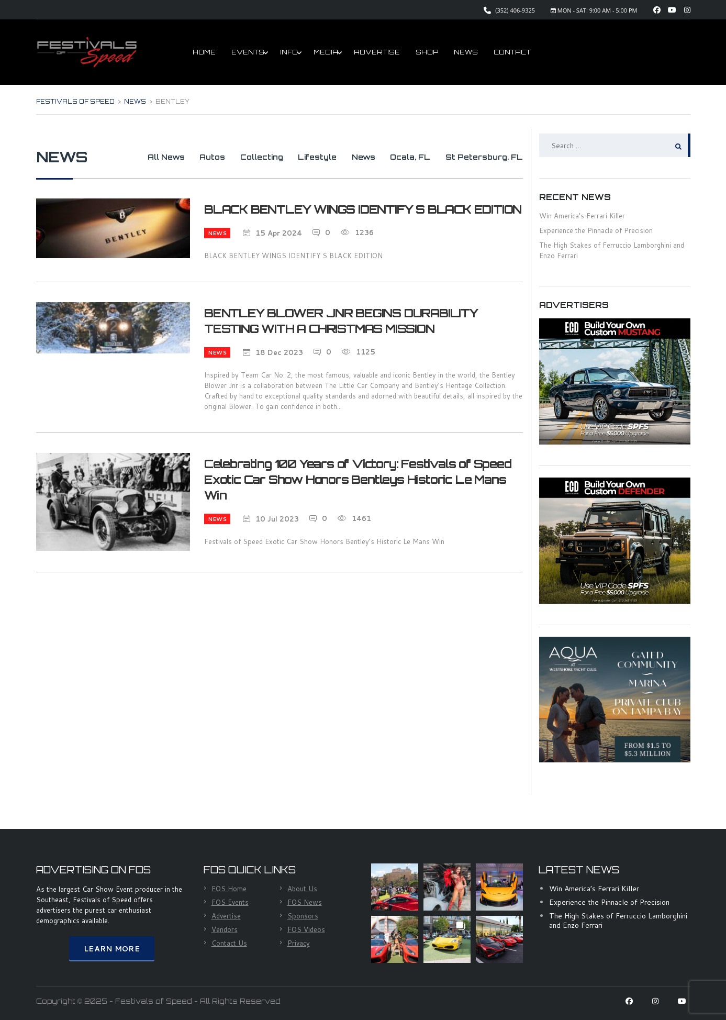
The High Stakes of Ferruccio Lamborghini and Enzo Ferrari (618, 920)
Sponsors (302, 916)
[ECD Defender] (614, 540)
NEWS (466, 52)
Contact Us (229, 943)
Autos (193, 156)
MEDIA (326, 52)
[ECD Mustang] (614, 380)
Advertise (226, 916)
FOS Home (229, 888)
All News (142, 156)
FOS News (304, 902)
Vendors (224, 929)
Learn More (112, 949)
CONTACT (512, 52)
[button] (394, 887)
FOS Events (230, 902)
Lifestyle (305, 156)
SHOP (427, 52)
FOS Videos (306, 929)
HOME (204, 52)
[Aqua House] (614, 699)
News (355, 156)
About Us (302, 888)
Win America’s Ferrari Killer (594, 888)
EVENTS (247, 52)
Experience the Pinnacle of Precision (596, 230)
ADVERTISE (377, 52)
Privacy (298, 943)
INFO (289, 52)
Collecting (246, 156)
